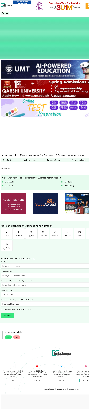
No (17, 319)
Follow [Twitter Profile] (61, 362)
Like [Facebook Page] (13, 362)
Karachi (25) (68, 164)
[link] (22, 2)
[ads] (13, 185)
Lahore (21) (9, 167)
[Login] (7, 13)
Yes (8, 319)
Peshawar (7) (69, 167)
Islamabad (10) (10, 164)
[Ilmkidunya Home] (6, 5)
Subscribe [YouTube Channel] (37, 362)
